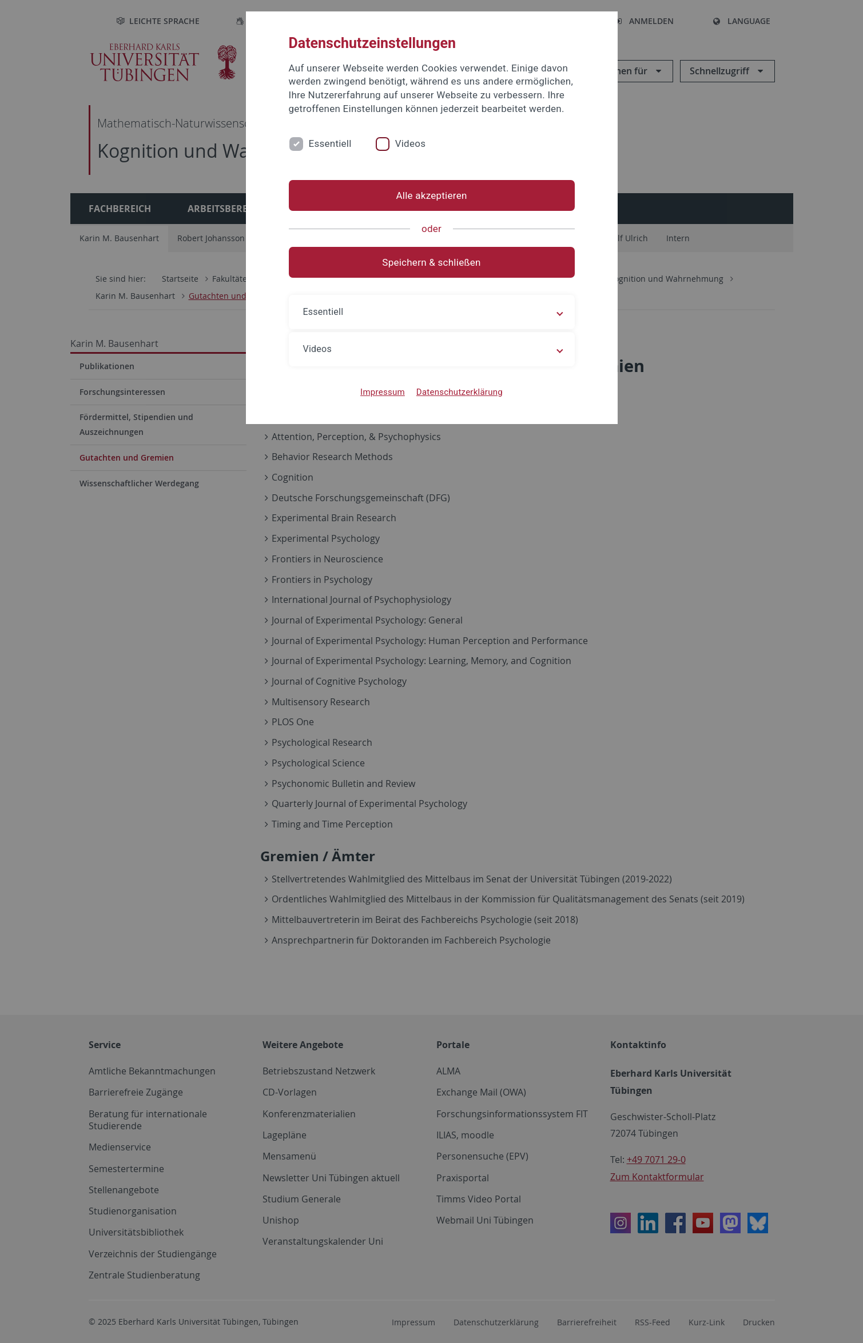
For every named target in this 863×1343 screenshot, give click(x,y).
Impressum (382, 392)
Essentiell (330, 143)
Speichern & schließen (431, 262)
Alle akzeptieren (431, 195)
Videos (410, 143)
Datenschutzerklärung (459, 392)
